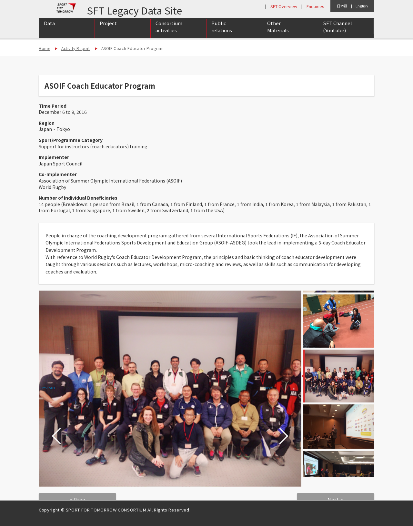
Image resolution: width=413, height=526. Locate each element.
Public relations (221, 33)
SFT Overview (283, 6)
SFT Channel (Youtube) (337, 33)
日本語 (342, 5)
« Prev (77, 499)
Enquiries (315, 6)
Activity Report (75, 48)
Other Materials (278, 33)
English (362, 5)
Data (49, 29)
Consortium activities (169, 33)
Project (108, 29)
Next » (335, 499)
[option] (170, 389)
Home (44, 48)
